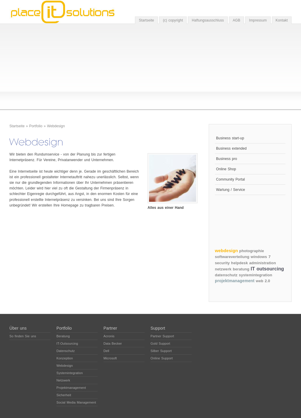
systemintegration (255, 275)
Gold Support (160, 343)
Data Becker (112, 343)
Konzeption (64, 358)
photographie (251, 251)
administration (262, 263)
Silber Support (161, 351)
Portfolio (35, 126)
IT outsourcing (267, 268)
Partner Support (162, 336)
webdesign (226, 250)
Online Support (161, 358)
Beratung (63, 336)
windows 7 (261, 257)
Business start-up (230, 138)
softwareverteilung (232, 257)
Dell (106, 351)
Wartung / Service (230, 190)
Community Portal (230, 179)
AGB (236, 20)
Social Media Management (76, 402)
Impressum (258, 20)
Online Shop (226, 169)
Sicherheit (63, 395)
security (222, 263)
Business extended (231, 148)
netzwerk (223, 269)
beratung (241, 269)
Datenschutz (65, 351)
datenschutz (226, 275)
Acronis (108, 336)
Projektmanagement (71, 387)
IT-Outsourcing (67, 343)
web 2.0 (263, 281)
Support (157, 328)
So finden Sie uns (22, 336)
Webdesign (56, 126)
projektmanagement (235, 280)
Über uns (18, 328)
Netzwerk (63, 380)
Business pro (226, 159)
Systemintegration (69, 373)
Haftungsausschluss (208, 20)
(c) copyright (173, 20)
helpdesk (239, 263)
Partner (110, 328)
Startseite (146, 20)
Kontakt (282, 20)
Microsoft (110, 358)
